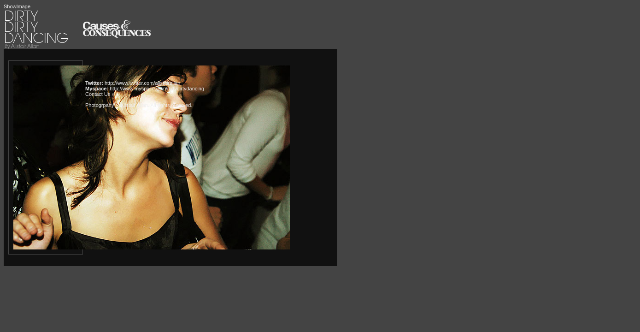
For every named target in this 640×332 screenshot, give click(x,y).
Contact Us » (100, 94)
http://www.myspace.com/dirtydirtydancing (157, 88)
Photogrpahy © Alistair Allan (116, 105)
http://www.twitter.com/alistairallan (142, 83)
